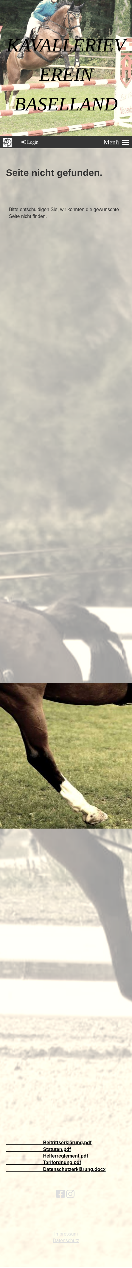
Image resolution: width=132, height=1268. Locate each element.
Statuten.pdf (57, 1149)
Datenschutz (66, 1240)
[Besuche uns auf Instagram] (70, 1194)
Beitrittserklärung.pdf (67, 1142)
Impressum (66, 1233)
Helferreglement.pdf (65, 1155)
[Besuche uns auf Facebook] (60, 1194)
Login (29, 142)
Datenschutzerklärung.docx (74, 1169)
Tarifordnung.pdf (62, 1162)
